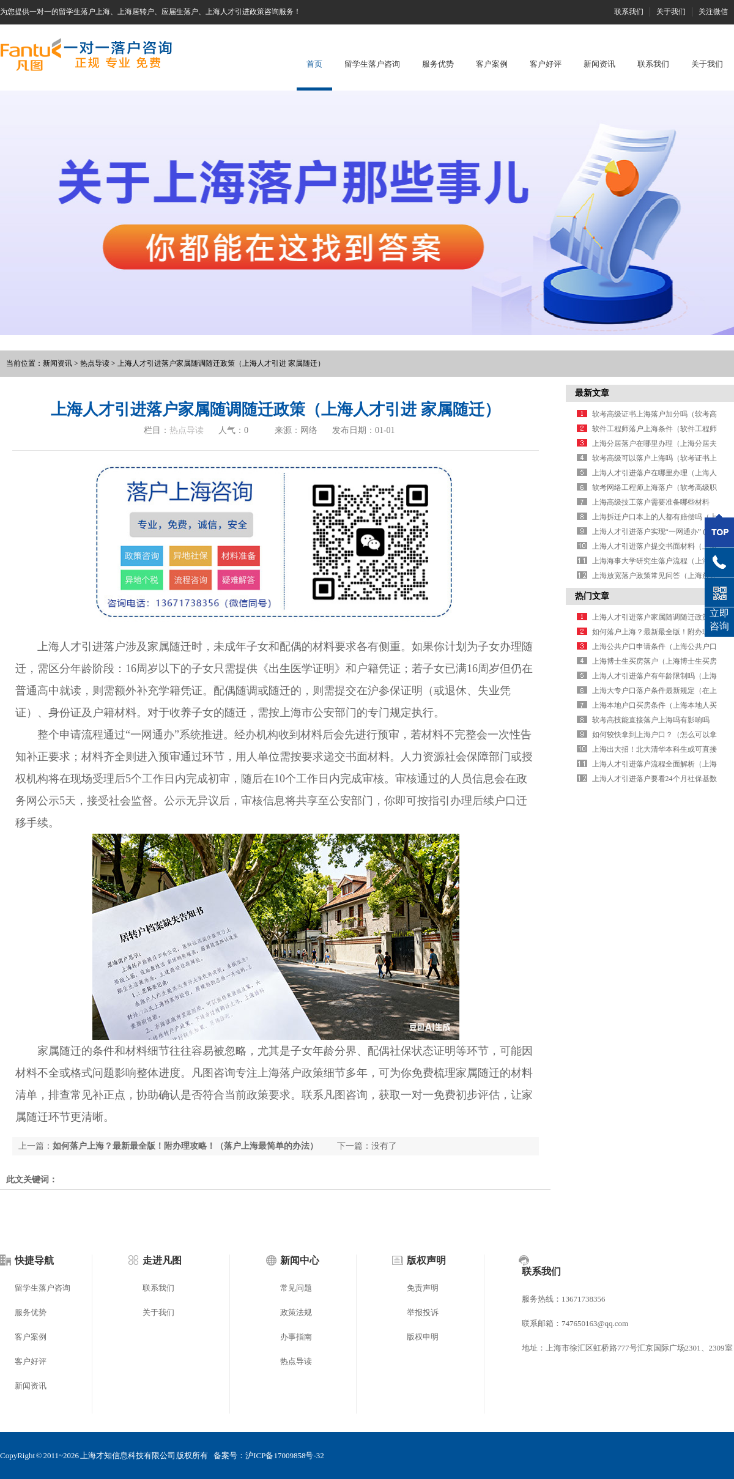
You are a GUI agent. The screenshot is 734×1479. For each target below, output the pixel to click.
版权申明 (423, 1336)
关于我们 (671, 11)
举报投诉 (423, 1312)
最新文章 (592, 393)
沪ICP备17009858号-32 (284, 1455)
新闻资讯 (599, 64)
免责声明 (423, 1287)
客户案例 (492, 64)
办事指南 (296, 1336)
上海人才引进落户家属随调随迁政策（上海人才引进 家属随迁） (221, 363)
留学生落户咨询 (372, 64)
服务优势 (438, 64)
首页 (314, 64)
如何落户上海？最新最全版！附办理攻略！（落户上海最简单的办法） (185, 1146)
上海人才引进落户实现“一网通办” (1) (652, 531)
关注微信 (713, 11)
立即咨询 (719, 619)
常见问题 (296, 1287)
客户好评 (546, 64)
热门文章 (592, 596)
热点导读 (94, 363)
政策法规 (296, 1312)
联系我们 (628, 11)
